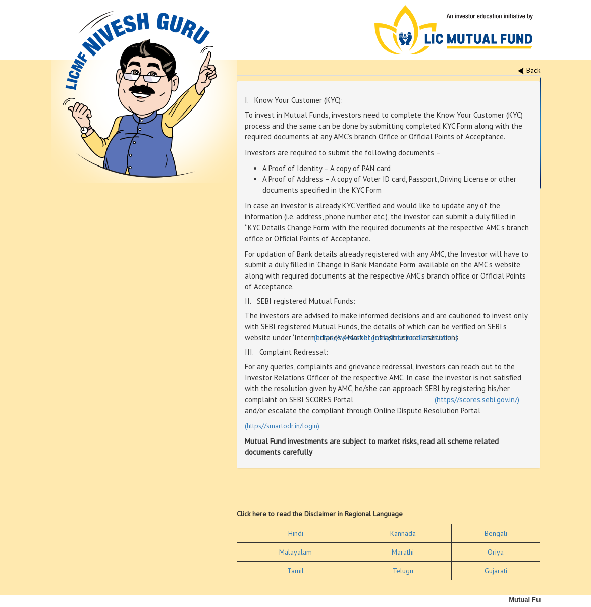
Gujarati (496, 570)
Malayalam (295, 552)
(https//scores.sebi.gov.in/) (477, 399)
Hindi (295, 533)
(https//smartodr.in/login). (283, 425)
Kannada (403, 533)
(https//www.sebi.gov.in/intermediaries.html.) (386, 337)
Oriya (496, 552)
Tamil (295, 570)
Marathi (403, 552)
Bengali (496, 533)
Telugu (403, 570)
